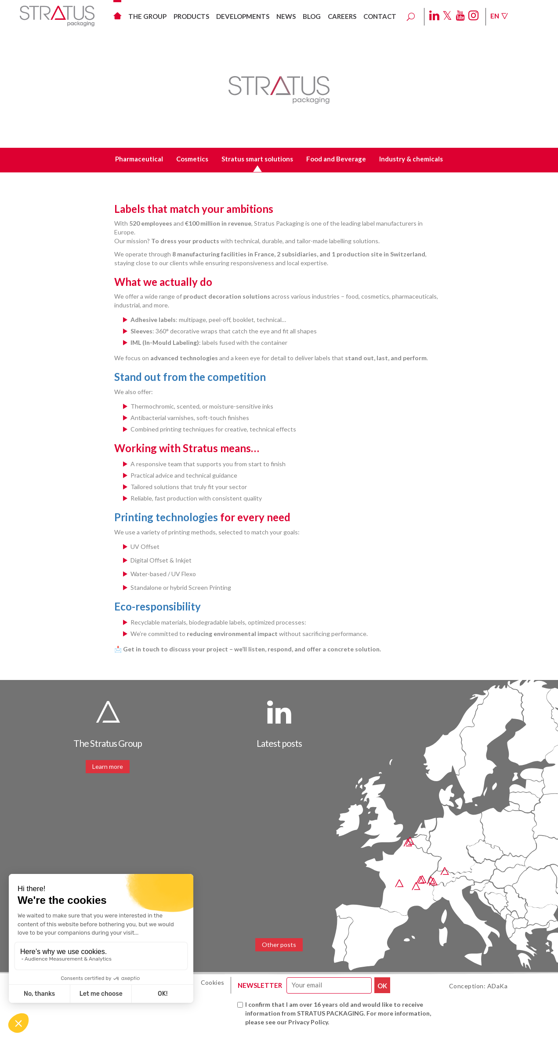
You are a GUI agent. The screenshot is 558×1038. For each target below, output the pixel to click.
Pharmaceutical (139, 159)
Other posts (279, 944)
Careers (342, 16)
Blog (312, 16)
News (286, 16)
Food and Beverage (336, 159)
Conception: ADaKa (478, 986)
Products (191, 16)
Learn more (107, 766)
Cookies (213, 982)
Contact (379, 16)
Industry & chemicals (411, 159)
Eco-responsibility (157, 606)
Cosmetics (192, 159)
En (499, 16)
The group (147, 16)
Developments (242, 16)
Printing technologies (166, 517)
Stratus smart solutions (257, 159)
